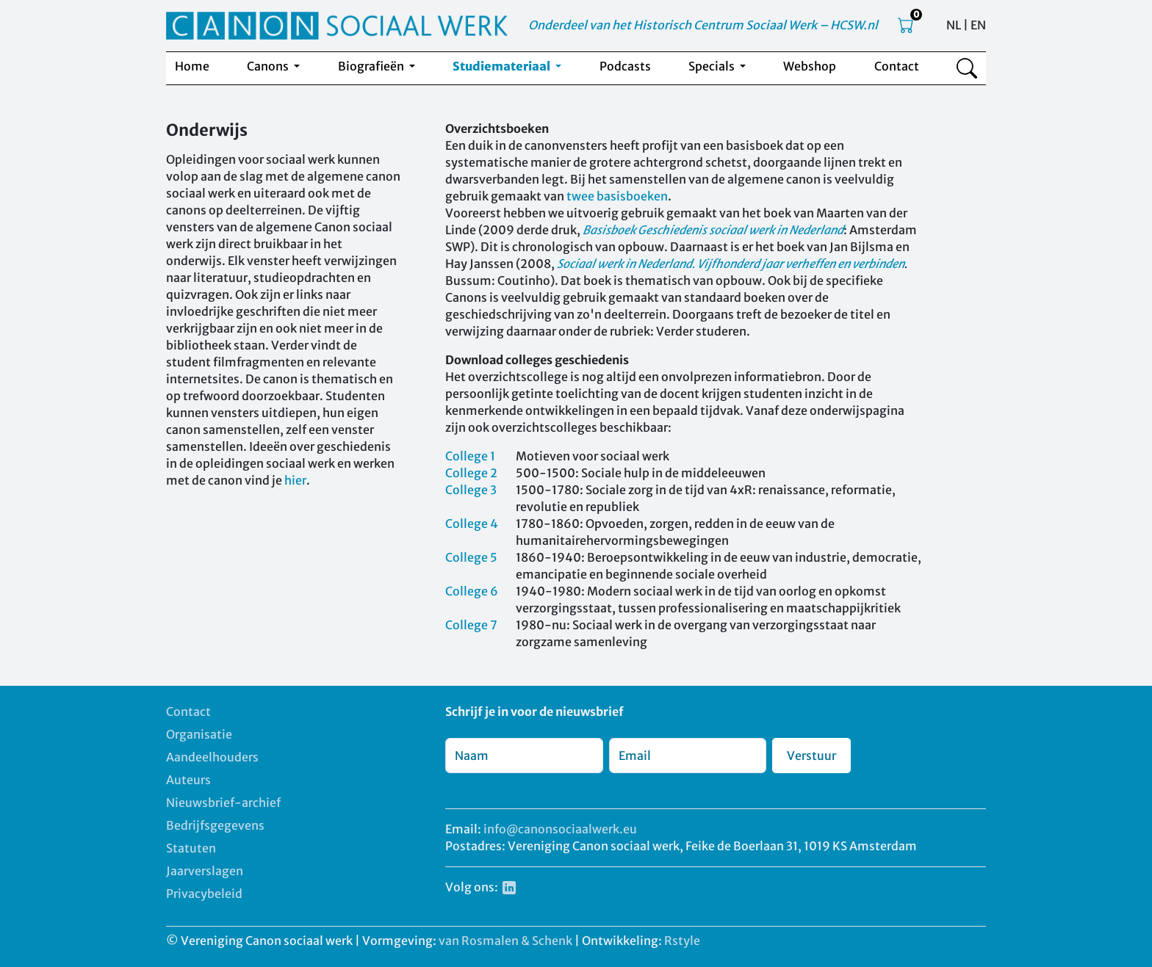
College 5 (471, 557)
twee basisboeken (617, 196)
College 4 (471, 523)
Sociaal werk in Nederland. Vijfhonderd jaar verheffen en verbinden (730, 263)
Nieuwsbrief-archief (223, 802)
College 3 (471, 489)
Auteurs (188, 779)
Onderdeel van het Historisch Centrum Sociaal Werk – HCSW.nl (703, 25)
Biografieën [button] (372, 66)
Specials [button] (712, 66)
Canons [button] (269, 66)
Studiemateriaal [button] (502, 66)
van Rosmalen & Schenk (505, 940)
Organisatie (199, 734)
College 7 (471, 624)
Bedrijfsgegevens (215, 825)
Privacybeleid (204, 893)
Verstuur (811, 755)
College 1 (470, 456)
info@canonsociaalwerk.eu (560, 829)
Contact (896, 66)
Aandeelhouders (212, 757)
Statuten (191, 848)
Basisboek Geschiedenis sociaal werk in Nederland (713, 229)
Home (192, 66)
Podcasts (625, 66)
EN (978, 25)
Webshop (809, 66)
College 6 (471, 591)
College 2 (471, 473)
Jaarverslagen (204, 870)
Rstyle (682, 940)
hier (295, 480)
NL (953, 25)
